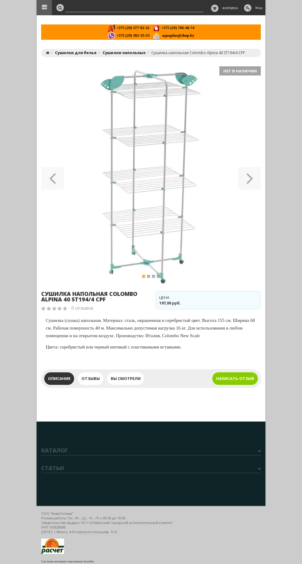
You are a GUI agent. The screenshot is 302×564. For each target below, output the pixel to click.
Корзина (230, 8)
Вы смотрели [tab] (126, 378)
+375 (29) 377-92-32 (128, 27)
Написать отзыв (235, 378)
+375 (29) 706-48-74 (173, 27)
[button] (52, 176)
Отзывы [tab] (90, 378)
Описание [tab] (59, 378)
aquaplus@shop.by (173, 35)
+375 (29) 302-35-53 (128, 35)
